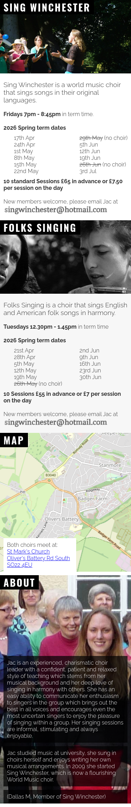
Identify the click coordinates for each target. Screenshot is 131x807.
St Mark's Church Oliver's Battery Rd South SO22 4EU (38, 558)
